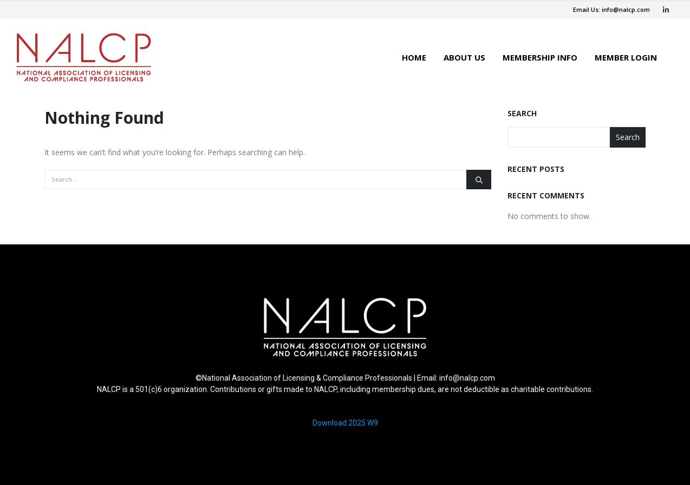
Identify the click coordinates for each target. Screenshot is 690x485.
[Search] (478, 179)
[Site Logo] (83, 57)
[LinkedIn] (665, 9)
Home (414, 57)
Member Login (626, 57)
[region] (345, 367)
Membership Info (540, 57)
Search (522, 113)
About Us (464, 57)
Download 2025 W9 (345, 422)
